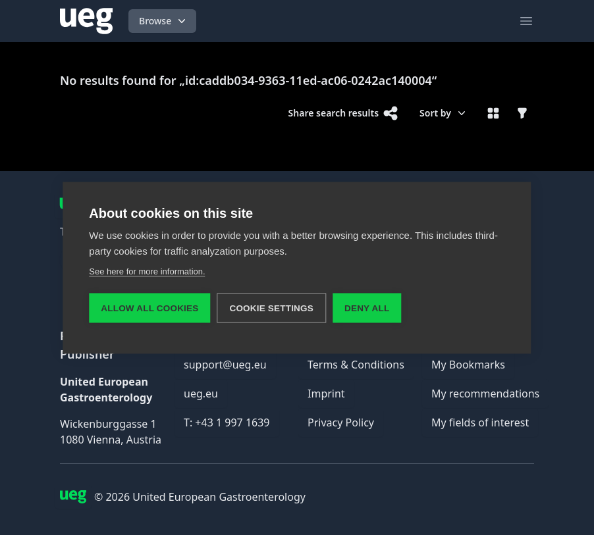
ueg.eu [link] (201, 393)
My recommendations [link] (485, 393)
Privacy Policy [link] (341, 422)
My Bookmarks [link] (468, 364)
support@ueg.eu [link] (225, 364)
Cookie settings (271, 308)
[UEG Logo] (86, 21)
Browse (163, 21)
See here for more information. (147, 271)
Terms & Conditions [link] (356, 364)
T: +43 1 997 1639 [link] (227, 422)
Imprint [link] (326, 393)
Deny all (366, 308)
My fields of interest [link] (480, 422)
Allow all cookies (149, 308)
